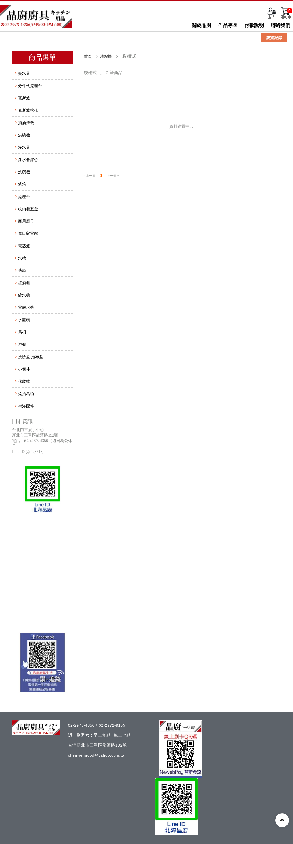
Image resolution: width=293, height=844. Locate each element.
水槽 (22, 258)
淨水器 (24, 147)
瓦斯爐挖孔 (28, 110)
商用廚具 (26, 221)
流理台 (24, 196)
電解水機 (26, 307)
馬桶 (22, 332)
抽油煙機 (26, 122)
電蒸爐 (24, 246)
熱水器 (24, 73)
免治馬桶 (26, 393)
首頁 (88, 56)
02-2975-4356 (82, 725)
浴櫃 (22, 344)
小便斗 (24, 369)
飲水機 (24, 295)
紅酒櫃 (24, 282)
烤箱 (22, 184)
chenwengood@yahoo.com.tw (96, 755)
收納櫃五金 (28, 209)
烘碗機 (24, 135)
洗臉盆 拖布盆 (30, 356)
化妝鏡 (24, 381)
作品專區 (227, 25)
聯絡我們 (280, 25)
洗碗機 (24, 172)
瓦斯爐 (24, 98)
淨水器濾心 (28, 159)
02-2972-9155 (112, 725)
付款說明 (254, 25)
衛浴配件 (26, 406)
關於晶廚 (201, 25)
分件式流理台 (30, 85)
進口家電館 (28, 233)
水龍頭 (24, 319)
